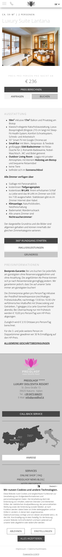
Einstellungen (43, 531)
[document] (31, 508)
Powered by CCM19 (31, 554)
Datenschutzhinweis (37, 548)
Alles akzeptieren (31, 538)
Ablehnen (16, 531)
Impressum (21, 548)
